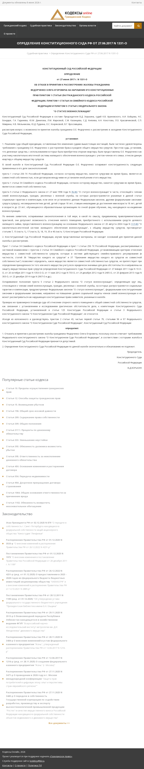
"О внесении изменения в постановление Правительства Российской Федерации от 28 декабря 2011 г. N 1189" (36, 560)
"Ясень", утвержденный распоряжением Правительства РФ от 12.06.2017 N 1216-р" (36, 645)
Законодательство (65, 25)
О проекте (9, 33)
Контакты (137, 2)
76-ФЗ (74, 191)
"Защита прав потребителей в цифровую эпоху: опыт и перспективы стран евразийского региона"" (34, 680)
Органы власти (87, 25)
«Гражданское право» (61, 756)
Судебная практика (41, 25)
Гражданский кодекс (15, 25)
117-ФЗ (134, 224)
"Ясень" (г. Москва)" (36, 663)
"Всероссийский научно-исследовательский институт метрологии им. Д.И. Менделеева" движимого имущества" (34, 622)
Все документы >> (59, 724)
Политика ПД (35, 765)
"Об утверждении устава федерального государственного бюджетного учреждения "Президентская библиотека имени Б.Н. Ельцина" (36, 602)
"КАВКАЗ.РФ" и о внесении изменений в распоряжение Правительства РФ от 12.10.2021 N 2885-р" (36, 581)
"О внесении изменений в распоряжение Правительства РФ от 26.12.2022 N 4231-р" (34, 545)
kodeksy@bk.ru (37, 760)
